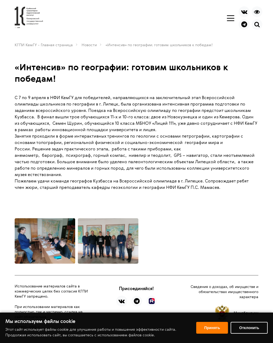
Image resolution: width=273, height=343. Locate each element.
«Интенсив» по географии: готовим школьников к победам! (159, 44)
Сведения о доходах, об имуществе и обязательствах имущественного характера (224, 291)
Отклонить (249, 328)
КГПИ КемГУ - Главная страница (44, 44)
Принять (212, 328)
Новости (89, 44)
